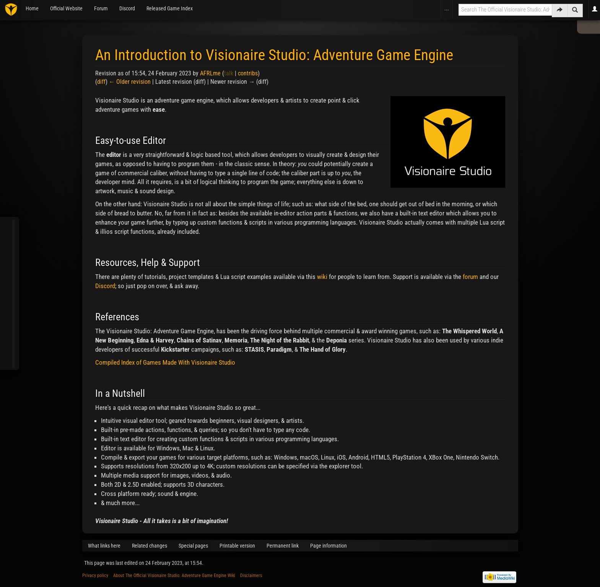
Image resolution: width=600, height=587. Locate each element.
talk (228, 73)
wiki (322, 276)
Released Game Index (169, 8)
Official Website (66, 8)
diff (101, 81)
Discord (127, 8)
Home (32, 8)
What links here (104, 546)
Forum (101, 8)
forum (470, 276)
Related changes (149, 546)
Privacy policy (95, 575)
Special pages (193, 546)
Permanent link (283, 546)
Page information (328, 546)
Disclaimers (251, 575)
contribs (248, 73)
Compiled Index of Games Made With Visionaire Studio (165, 362)
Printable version (237, 546)
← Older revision (130, 81)
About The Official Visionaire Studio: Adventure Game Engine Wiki (174, 575)
